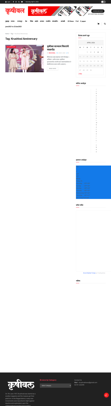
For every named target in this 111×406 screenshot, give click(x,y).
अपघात (42, 21)
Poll (77, 21)
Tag (12, 33)
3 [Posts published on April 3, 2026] (94, 52)
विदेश (31, 21)
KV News (71, 21)
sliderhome (11, 46)
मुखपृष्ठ (7, 21)
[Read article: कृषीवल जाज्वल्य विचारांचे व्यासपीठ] (24, 58)
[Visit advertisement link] (67, 11)
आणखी (63, 21)
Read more (53, 68)
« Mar (80, 74)
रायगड (12, 21)
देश (26, 21)
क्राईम (36, 21)
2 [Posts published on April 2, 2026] (90, 52)
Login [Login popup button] (7, 2)
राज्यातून (19, 21)
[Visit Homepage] (14, 11)
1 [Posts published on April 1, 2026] (87, 52)
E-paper (83, 21)
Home (7, 33)
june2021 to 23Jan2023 (13, 26)
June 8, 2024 (61, 53)
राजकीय (48, 21)
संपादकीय (55, 21)
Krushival (52, 53)
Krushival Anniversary (21, 33)
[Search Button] (105, 24)
